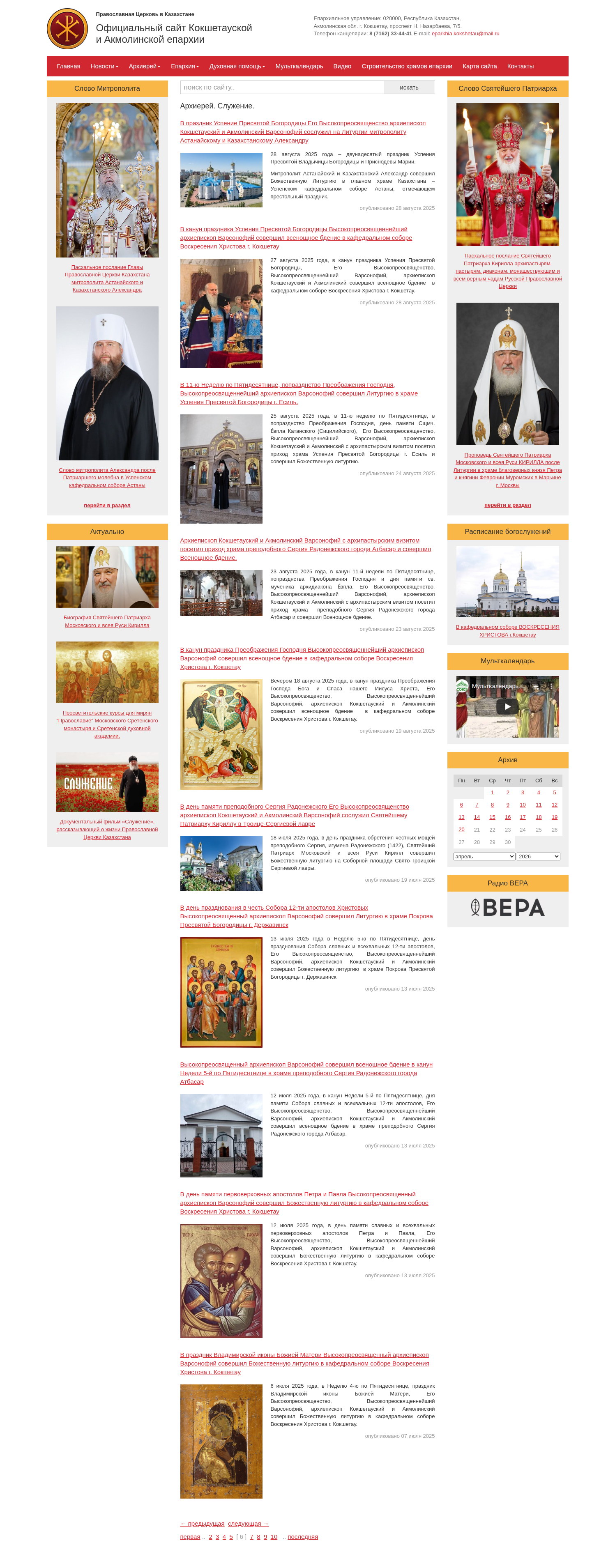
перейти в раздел (107, 505)
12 (554, 805)
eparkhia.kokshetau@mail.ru (466, 33)
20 (461, 829)
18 (538, 817)
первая (190, 1536)
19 (554, 817)
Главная (69, 65)
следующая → (248, 1523)
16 (508, 817)
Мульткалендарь (299, 65)
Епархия (185, 65)
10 (274, 1536)
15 (492, 817)
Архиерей (145, 65)
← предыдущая (202, 1523)
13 (461, 817)
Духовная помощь (237, 65)
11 (538, 805)
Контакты (520, 65)
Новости (105, 65)
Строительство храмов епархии (407, 65)
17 (522, 817)
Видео (343, 65)
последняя (303, 1536)
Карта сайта (480, 65)
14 (477, 817)
